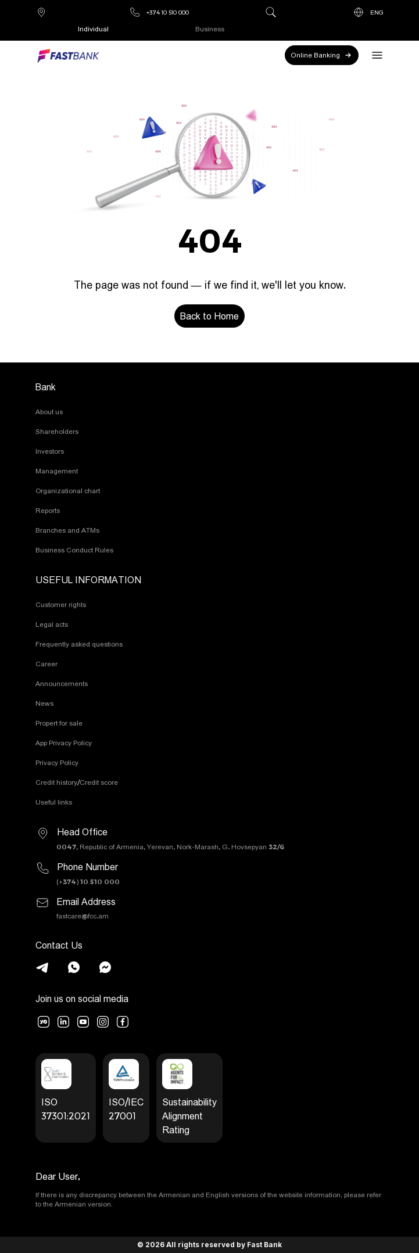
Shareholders (56, 431)
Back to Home (209, 316)
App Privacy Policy (63, 742)
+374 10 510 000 (159, 12)
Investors (49, 451)
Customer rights (60, 604)
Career (46, 663)
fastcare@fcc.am (82, 916)
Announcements (61, 683)
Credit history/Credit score (76, 782)
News (44, 703)
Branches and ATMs (67, 530)
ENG (368, 12)
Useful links (53, 802)
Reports (47, 510)
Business (209, 29)
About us (49, 411)
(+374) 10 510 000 (88, 881)
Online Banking (322, 55)
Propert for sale (59, 723)
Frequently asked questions (79, 644)
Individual (93, 29)
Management (56, 471)
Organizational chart (67, 490)
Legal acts (51, 624)
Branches (41, 12)
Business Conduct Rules (74, 550)
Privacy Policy (56, 762)
